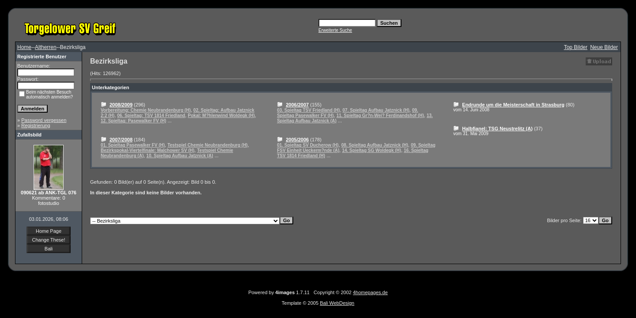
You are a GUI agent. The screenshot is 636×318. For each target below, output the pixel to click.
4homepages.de (370, 292)
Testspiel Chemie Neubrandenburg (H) (207, 145)
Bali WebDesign (337, 303)
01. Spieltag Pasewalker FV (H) (133, 145)
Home (24, 47)
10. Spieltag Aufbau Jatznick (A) (179, 155)
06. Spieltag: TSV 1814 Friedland (151, 115)
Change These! (48, 239)
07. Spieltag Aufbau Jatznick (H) (376, 110)
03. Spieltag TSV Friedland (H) (308, 110)
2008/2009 (121, 104)
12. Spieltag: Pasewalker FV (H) (133, 120)
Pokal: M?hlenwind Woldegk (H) (221, 115)
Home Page (48, 231)
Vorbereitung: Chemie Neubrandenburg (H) (146, 110)
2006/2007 (297, 104)
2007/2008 (121, 139)
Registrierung (35, 125)
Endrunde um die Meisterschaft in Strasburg (513, 104)
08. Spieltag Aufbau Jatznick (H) (374, 145)
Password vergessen (43, 120)
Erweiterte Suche (335, 30)
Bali (49, 248)
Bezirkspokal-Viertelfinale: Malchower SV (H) (147, 150)
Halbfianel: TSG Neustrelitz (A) (497, 128)
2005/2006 (297, 139)
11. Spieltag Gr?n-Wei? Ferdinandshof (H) (380, 115)
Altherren (46, 47)
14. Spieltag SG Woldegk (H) (371, 150)
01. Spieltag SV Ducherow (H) (307, 145)
